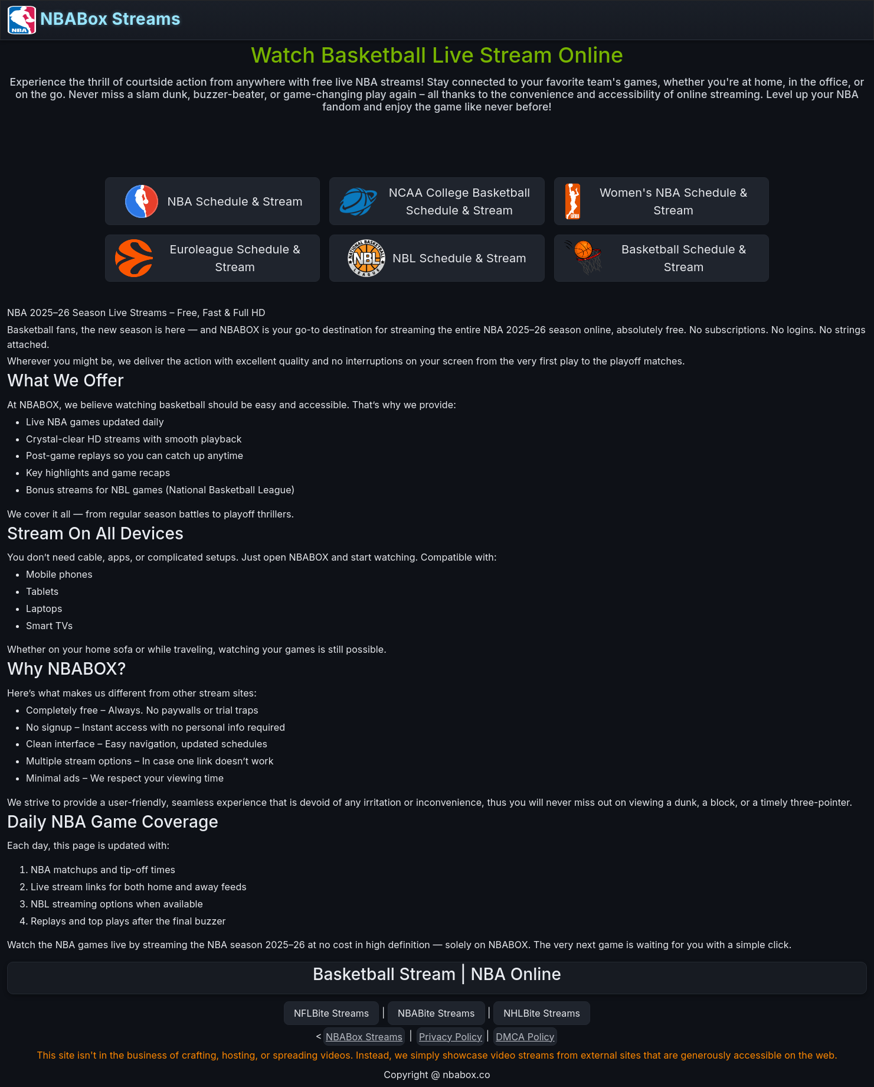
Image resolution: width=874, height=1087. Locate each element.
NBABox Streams (94, 20)
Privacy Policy (450, 1037)
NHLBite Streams (541, 1013)
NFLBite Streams (331, 1013)
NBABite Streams (436, 1013)
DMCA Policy (525, 1037)
